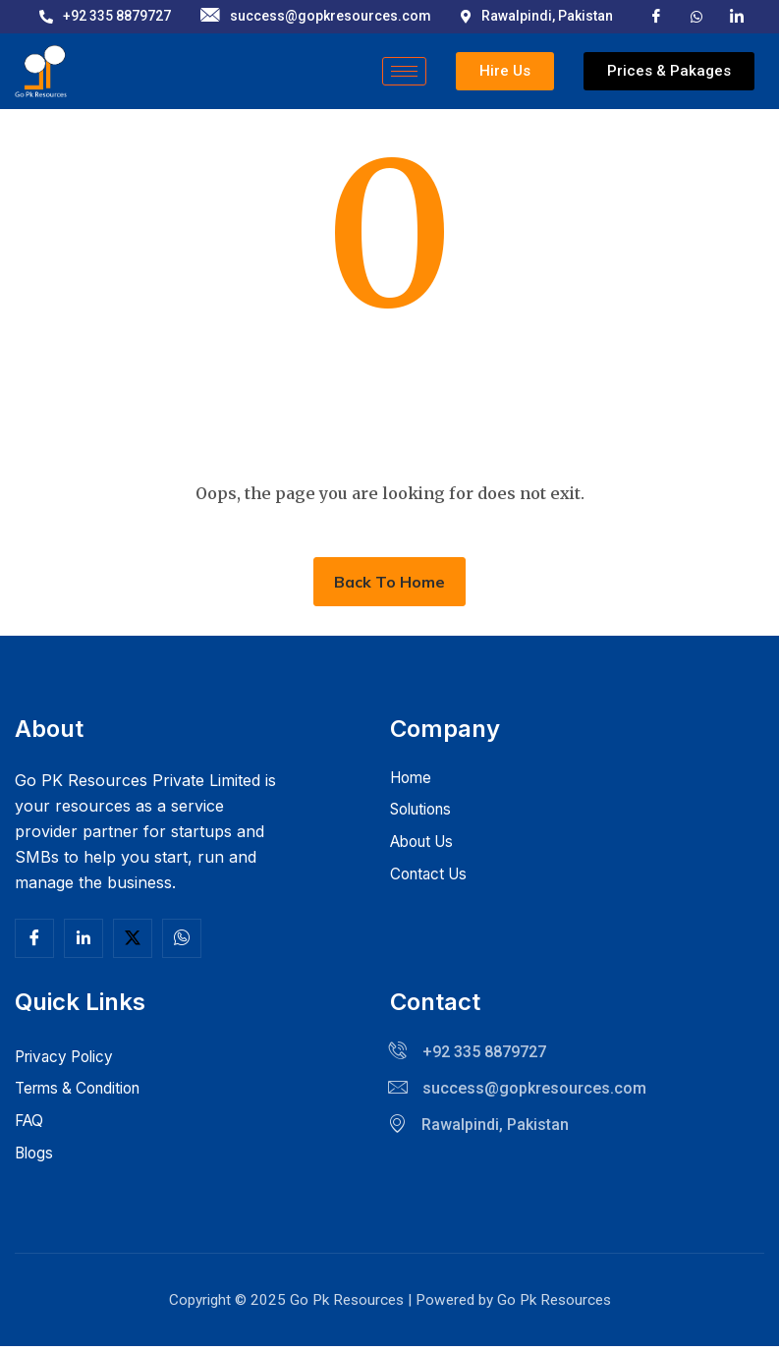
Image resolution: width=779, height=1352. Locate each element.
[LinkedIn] (737, 15)
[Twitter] (132, 938)
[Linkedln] (83, 938)
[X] (696, 15)
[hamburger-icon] (404, 71)
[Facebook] (656, 15)
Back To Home (389, 582)
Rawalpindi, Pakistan (537, 16)
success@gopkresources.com (315, 16)
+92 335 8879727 (105, 16)
